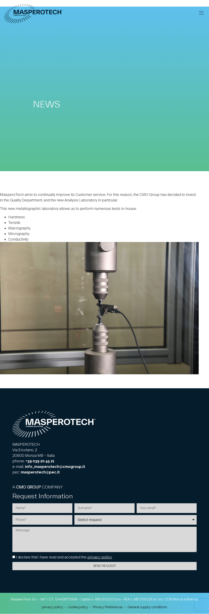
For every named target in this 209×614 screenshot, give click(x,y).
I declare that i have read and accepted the (64, 557)
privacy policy (99, 557)
